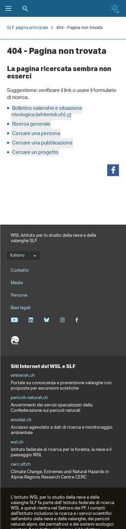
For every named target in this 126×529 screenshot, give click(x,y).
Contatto (20, 270)
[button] (113, 170)
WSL (15, 340)
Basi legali (21, 308)
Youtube (14, 320)
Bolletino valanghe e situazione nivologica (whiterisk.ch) (46, 111)
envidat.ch (21, 420)
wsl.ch (17, 442)
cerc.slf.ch (21, 464)
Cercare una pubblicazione (42, 143)
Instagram (62, 320)
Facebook (76, 320)
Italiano (23, 255)
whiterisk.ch (23, 375)
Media (17, 283)
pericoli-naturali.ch (29, 398)
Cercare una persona (36, 134)
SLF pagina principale (27, 27)
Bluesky (46, 320)
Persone (19, 295)
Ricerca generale (31, 124)
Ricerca (25, 8)
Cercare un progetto (35, 152)
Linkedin (31, 320)
